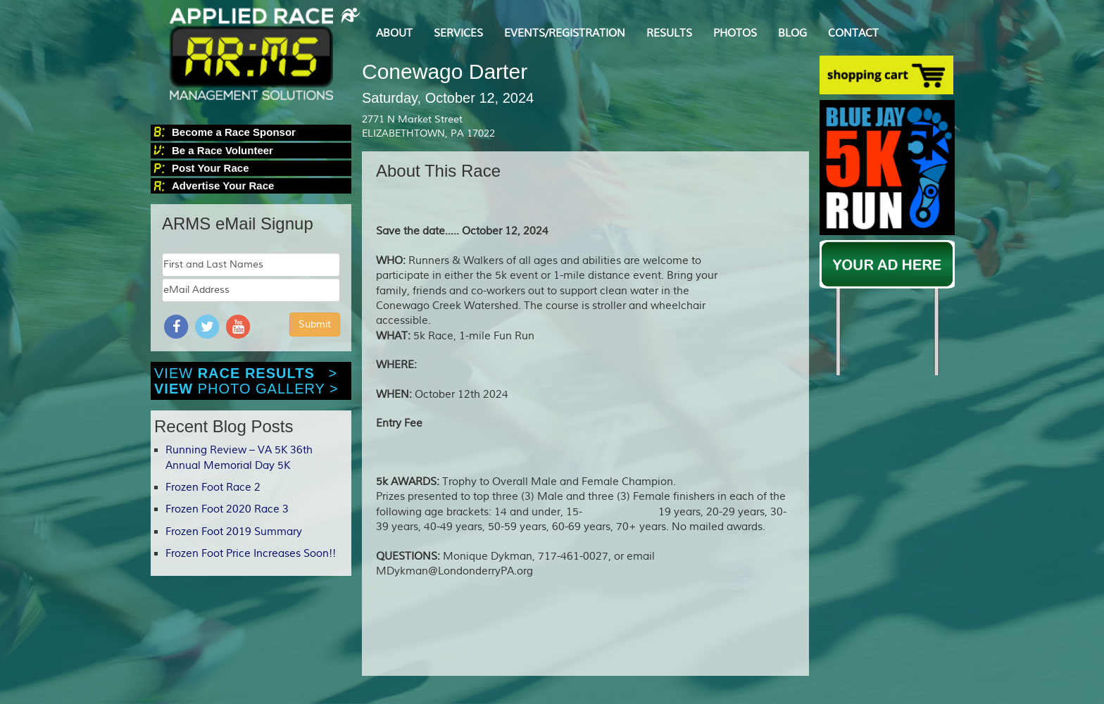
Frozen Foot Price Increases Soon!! (250, 553)
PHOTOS (735, 33)
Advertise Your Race (223, 185)
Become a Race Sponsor (234, 132)
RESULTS (669, 33)
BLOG (792, 33)
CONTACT (853, 33)
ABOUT (394, 33)
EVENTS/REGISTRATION (564, 33)
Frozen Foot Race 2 (213, 487)
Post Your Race (210, 168)
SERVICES (458, 33)
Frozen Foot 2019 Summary (233, 532)
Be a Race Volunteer (222, 150)
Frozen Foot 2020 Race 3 (227, 509)
